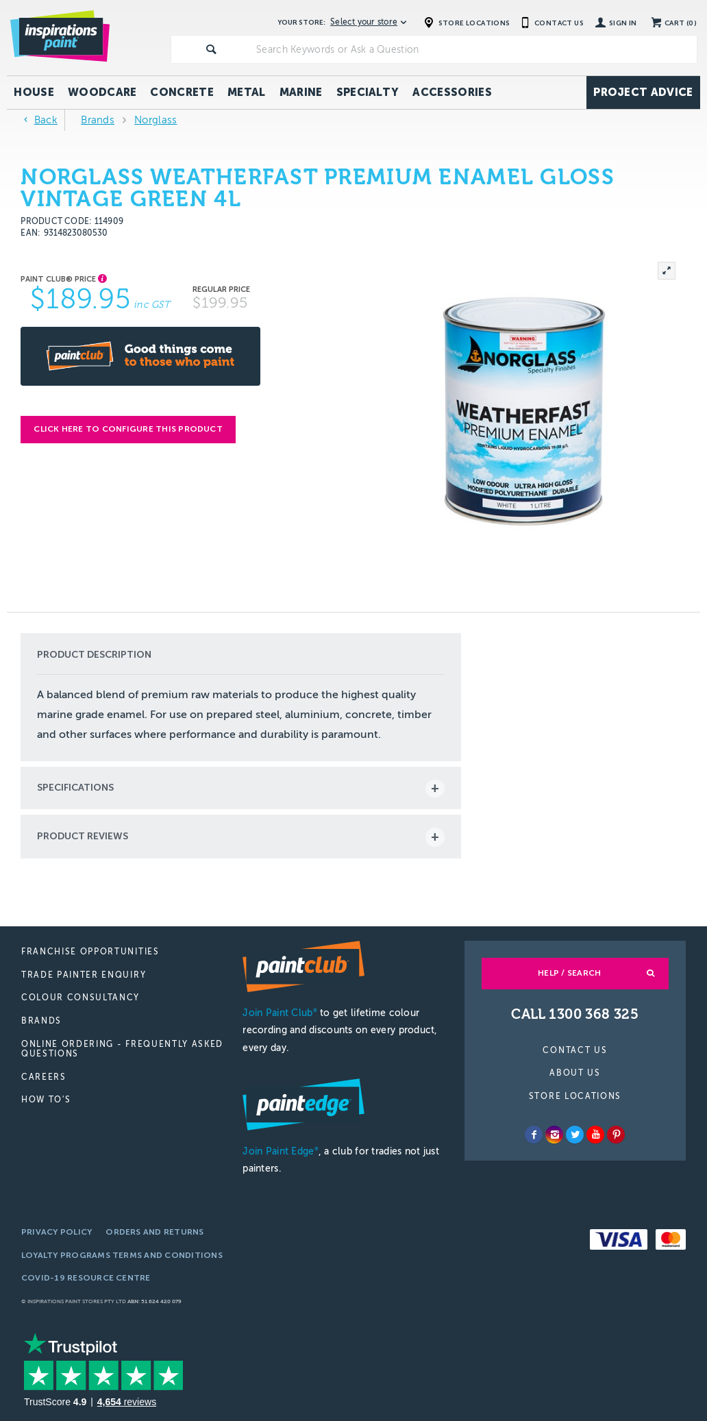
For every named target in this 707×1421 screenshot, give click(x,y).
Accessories (452, 92)
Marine (301, 92)
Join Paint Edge (280, 1151)
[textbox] (474, 49)
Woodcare (102, 92)
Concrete (182, 92)
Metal (246, 92)
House (34, 92)
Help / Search (569, 973)
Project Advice (643, 92)
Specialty (367, 92)
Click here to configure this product (128, 429)
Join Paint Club (280, 1013)
